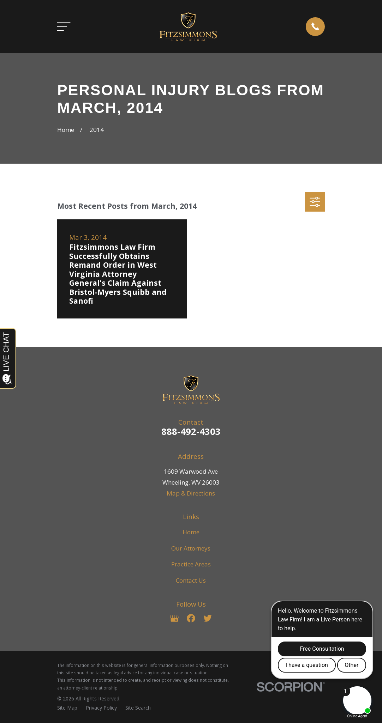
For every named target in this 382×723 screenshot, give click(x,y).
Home (191, 532)
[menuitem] (67, 707)
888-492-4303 (191, 431)
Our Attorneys (190, 548)
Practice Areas (191, 564)
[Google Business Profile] (174, 618)
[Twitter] (207, 618)
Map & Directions (191, 493)
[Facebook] (191, 618)
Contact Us (191, 580)
